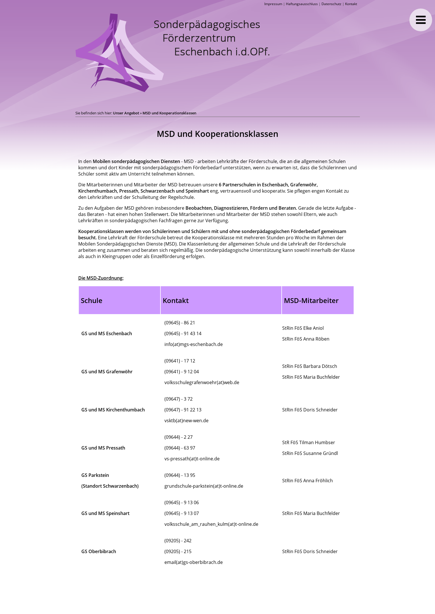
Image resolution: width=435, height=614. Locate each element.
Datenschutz (331, 3)
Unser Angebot (126, 113)
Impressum (273, 3)
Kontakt (351, 3)
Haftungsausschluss (302, 3)
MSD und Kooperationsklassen (169, 113)
